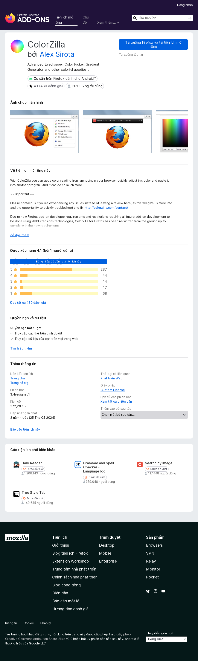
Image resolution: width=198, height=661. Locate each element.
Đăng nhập (185, 5)
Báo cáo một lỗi (66, 601)
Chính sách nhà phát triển (74, 577)
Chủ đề (86, 20)
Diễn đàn (60, 593)
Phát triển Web (111, 378)
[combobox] (162, 18)
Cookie (29, 623)
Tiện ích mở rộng (64, 20)
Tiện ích (59, 537)
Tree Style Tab (33, 493)
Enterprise (108, 561)
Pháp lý (45, 623)
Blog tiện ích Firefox (70, 553)
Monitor (153, 569)
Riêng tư (11, 623)
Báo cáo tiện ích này (25, 429)
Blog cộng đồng (66, 585)
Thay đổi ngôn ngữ (159, 633)
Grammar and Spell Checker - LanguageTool (98, 467)
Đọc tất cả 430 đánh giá (28, 302)
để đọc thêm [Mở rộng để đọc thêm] (19, 235)
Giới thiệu (60, 545)
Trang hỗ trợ (19, 383)
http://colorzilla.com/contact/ (106, 207)
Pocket (152, 577)
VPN (150, 553)
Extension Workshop (70, 561)
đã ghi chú (42, 634)
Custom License (113, 390)
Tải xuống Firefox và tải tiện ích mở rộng (153, 44)
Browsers (154, 545)
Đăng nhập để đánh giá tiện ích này (58, 261)
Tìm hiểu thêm (21, 348)
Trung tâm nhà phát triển (74, 569)
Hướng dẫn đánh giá (70, 609)
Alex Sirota (57, 54)
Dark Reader (31, 463)
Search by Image (158, 463)
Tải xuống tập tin (131, 54)
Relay (151, 561)
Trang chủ (17, 378)
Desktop (106, 545)
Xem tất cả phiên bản (116, 401)
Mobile (105, 553)
